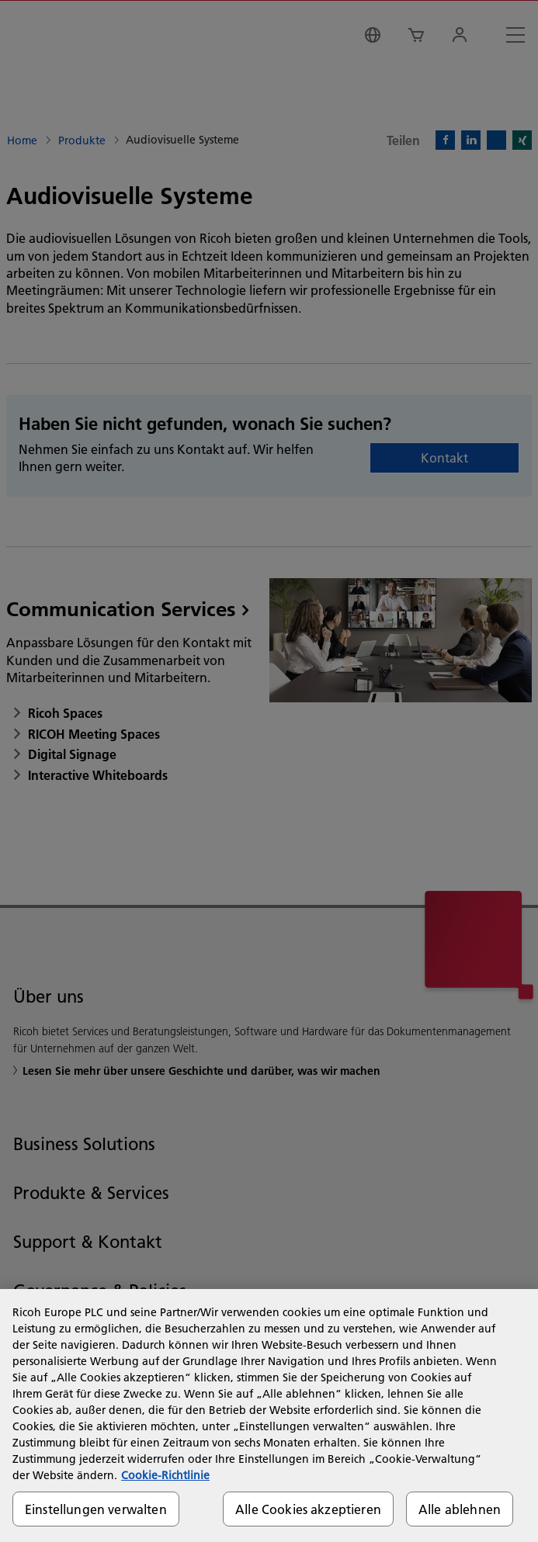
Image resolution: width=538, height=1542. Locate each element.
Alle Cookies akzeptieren (308, 1509)
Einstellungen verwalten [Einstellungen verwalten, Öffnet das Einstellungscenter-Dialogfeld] (96, 1509)
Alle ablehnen (459, 1509)
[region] (269, 1415)
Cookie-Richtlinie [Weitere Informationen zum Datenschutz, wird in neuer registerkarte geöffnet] (165, 1475)
